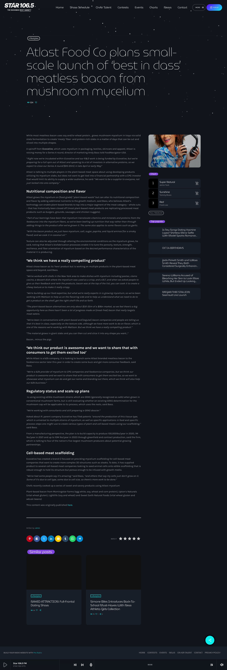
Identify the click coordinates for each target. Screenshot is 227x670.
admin (37, 528)
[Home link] (19, 7)
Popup (214, 7)
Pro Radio (38, 653)
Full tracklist (156, 213)
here (70, 505)
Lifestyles (34, 38)
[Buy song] (197, 183)
